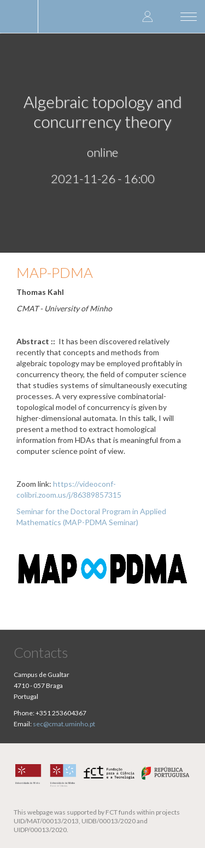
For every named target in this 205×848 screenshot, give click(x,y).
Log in (147, 16)
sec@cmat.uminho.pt (64, 724)
